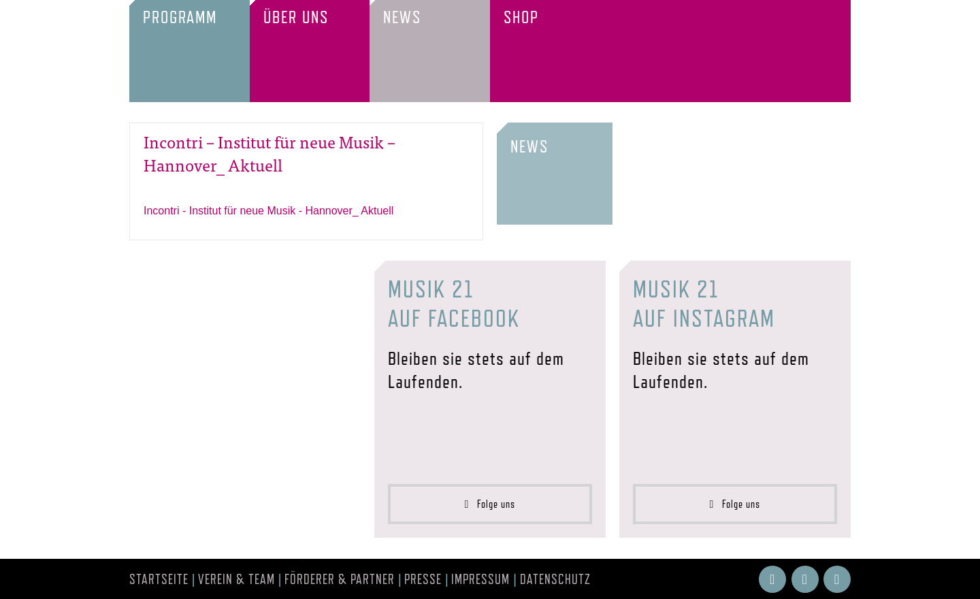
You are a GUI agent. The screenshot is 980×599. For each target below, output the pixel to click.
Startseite (159, 579)
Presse (423, 579)
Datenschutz (555, 579)
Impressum (480, 579)
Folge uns (490, 504)
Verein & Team (236, 579)
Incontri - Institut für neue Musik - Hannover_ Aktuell (268, 210)
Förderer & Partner (339, 579)
